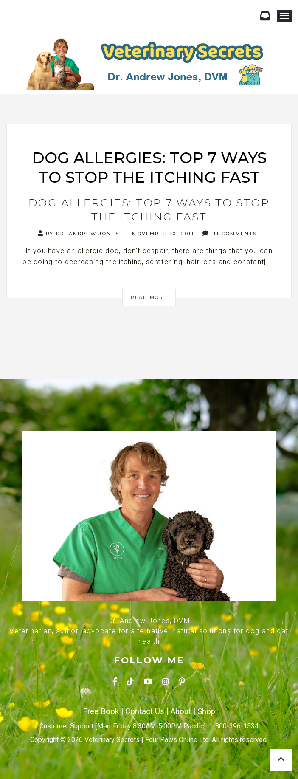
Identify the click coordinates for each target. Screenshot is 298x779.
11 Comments (229, 233)
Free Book (101, 711)
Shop (206, 711)
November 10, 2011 (162, 234)
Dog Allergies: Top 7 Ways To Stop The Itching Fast (149, 209)
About (181, 711)
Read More (149, 297)
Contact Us (144, 711)
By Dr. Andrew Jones (78, 233)
